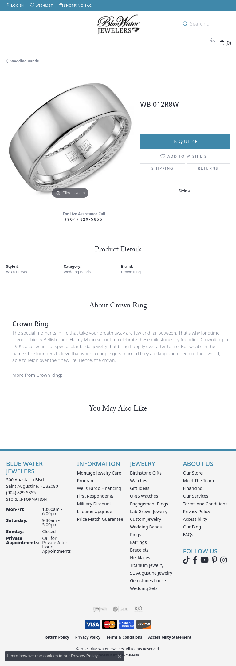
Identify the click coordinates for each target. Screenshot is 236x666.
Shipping (162, 168)
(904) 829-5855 (84, 219)
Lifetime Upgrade (94, 511)
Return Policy (57, 637)
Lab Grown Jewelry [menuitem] (148, 511)
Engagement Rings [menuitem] (149, 504)
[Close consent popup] (119, 656)
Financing (193, 488)
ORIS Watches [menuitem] (144, 496)
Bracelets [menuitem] (139, 550)
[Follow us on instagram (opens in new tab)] (223, 560)
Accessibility (195, 519)
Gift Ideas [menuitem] (139, 488)
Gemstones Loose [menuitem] (148, 581)
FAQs (188, 534)
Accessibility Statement (169, 637)
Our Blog (192, 527)
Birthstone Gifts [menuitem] (146, 473)
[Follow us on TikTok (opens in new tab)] (186, 560)
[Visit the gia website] (120, 609)
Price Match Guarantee (100, 519)
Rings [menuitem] (135, 534)
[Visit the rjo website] (138, 609)
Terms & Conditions (124, 637)
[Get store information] (26, 499)
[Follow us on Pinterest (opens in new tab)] (214, 560)
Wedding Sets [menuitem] (144, 588)
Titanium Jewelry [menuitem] (146, 565)
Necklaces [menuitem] (140, 557)
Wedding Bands (24, 61)
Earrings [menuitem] (138, 542)
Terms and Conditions (205, 504)
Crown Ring (131, 272)
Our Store (193, 473)
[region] (70, 136)
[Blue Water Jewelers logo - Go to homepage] (118, 24)
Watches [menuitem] (138, 480)
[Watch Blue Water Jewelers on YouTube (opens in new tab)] (204, 560)
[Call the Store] (21, 492)
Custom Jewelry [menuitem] (145, 519)
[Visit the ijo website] (100, 609)
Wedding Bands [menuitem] (146, 527)
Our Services (195, 496)
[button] (15, 5)
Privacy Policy (196, 511)
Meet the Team (198, 480)
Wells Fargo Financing (99, 488)
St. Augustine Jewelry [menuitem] (151, 573)
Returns (208, 168)
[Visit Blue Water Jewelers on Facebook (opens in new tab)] (195, 560)
